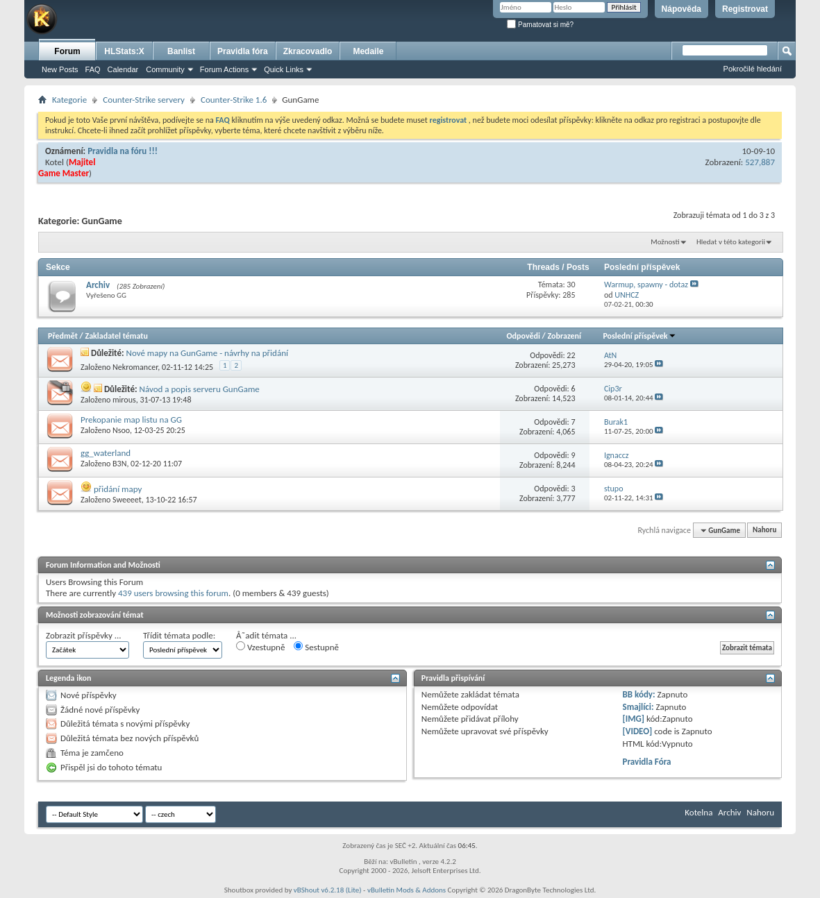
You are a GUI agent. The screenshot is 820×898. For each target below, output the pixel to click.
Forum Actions (224, 69)
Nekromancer (135, 367)
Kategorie (69, 99)
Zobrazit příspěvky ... (84, 635)
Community (165, 69)
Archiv (98, 285)
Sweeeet (127, 500)
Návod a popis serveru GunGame (199, 389)
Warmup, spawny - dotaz (646, 284)
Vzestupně (260, 646)
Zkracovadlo (308, 51)
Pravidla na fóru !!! (122, 151)
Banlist (181, 51)
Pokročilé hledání (752, 69)
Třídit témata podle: (179, 635)
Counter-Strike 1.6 (234, 99)
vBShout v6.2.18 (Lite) (328, 890)
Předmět (63, 336)
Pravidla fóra (242, 51)
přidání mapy (118, 489)
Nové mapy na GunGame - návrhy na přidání (207, 353)
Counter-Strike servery (144, 99)
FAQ (93, 69)
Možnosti (665, 241)
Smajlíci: (638, 707)
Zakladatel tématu (116, 336)
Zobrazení (564, 336)
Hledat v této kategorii (730, 241)
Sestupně (316, 646)
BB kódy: (639, 694)
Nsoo (121, 430)
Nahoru (764, 530)
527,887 (760, 162)
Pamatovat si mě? (540, 24)
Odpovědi (523, 336)
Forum (67, 51)
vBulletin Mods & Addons (406, 890)
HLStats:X (124, 51)
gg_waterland (106, 453)
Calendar (123, 69)
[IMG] (634, 718)
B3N (119, 463)
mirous (124, 400)
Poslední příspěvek (639, 336)
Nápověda (681, 9)
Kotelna (698, 812)
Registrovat (745, 9)
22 (571, 355)
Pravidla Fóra (647, 761)
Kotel (54, 162)
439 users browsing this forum (173, 593)
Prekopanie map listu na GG (131, 419)
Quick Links (283, 69)
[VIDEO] (638, 731)
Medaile (368, 51)
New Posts (60, 69)
